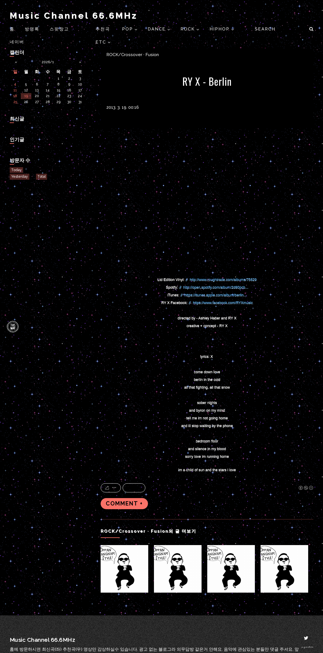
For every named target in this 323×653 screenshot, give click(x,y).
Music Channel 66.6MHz (73, 16)
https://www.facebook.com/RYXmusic (223, 302)
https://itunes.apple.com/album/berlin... (215, 295)
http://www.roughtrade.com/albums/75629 (223, 279)
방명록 (32, 29)
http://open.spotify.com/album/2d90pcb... (215, 287)
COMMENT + (124, 503)
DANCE (157, 29)
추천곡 (104, 29)
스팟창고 (59, 29)
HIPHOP (220, 29)
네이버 (17, 41)
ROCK (188, 29)
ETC (102, 42)
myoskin (307, 646)
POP (128, 29)
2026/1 (48, 62)
